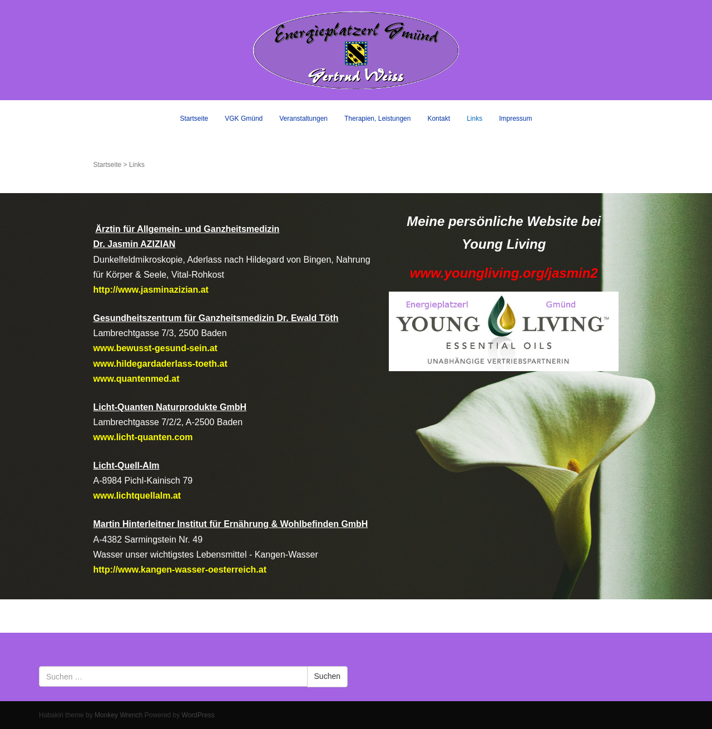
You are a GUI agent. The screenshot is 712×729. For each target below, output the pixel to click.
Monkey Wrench (118, 715)
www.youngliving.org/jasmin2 (504, 272)
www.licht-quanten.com (142, 437)
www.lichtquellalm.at (137, 495)
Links (474, 118)
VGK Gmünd (244, 118)
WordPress (198, 715)
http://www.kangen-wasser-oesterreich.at (179, 569)
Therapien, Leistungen (377, 118)
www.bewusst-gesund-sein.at (155, 348)
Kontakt (438, 118)
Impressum (515, 118)
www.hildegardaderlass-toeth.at (160, 363)
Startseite (194, 118)
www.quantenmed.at (136, 378)
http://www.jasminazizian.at (150, 289)
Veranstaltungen (303, 118)
